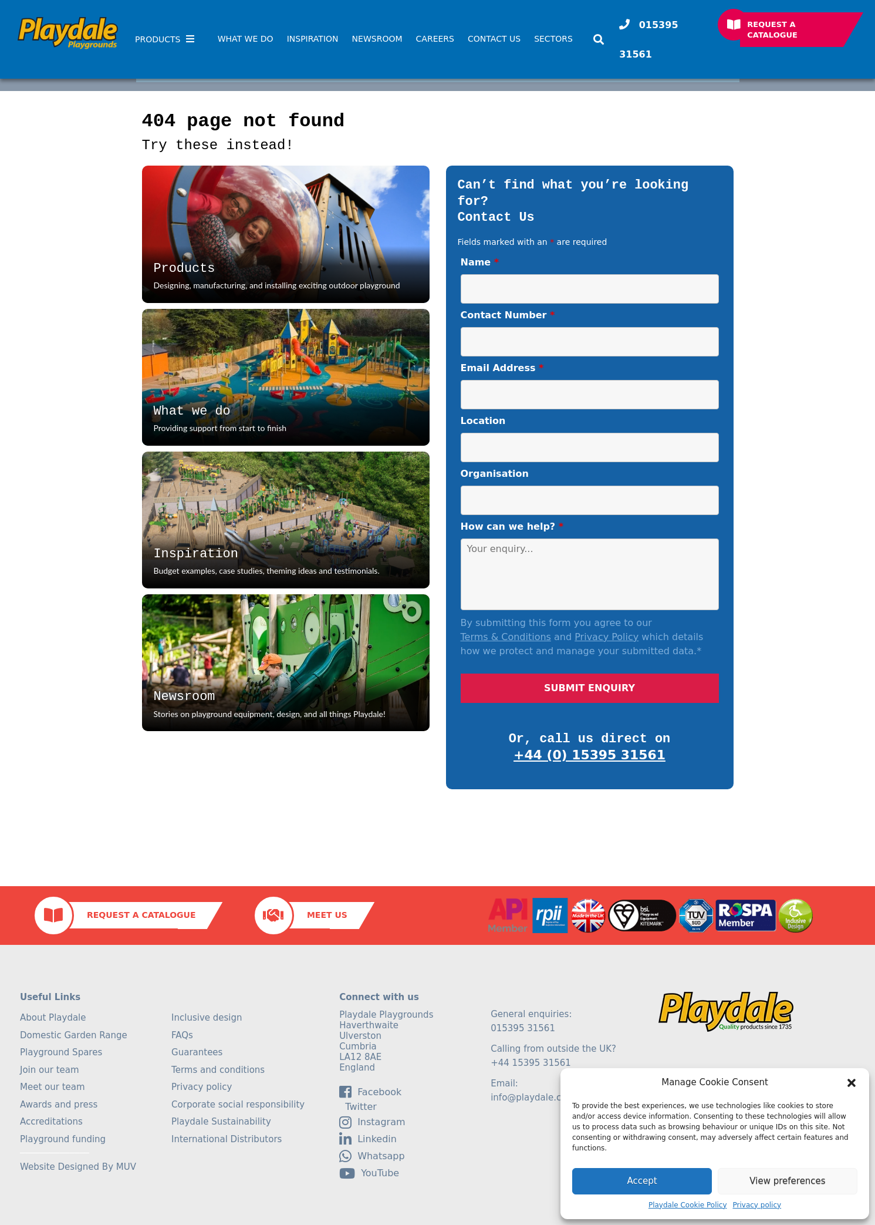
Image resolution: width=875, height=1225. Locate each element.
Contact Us (494, 38)
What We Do (245, 38)
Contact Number (508, 315)
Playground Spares (61, 1052)
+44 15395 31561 (531, 1063)
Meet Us (327, 915)
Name (480, 262)
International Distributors (226, 1139)
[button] (851, 1083)
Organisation (495, 473)
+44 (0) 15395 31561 (589, 755)
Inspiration (313, 38)
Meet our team (52, 1087)
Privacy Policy (606, 636)
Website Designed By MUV (78, 1167)
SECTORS (553, 38)
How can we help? (512, 526)
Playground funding (63, 1139)
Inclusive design (206, 1017)
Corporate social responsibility (238, 1104)
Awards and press (58, 1104)
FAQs (182, 1035)
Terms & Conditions (506, 636)
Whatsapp (372, 1156)
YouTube (369, 1173)
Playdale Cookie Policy (687, 1205)
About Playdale (53, 1017)
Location (483, 420)
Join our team (49, 1070)
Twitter (358, 1107)
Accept (642, 1181)
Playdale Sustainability (221, 1121)
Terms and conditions (218, 1070)
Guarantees (196, 1052)
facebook (370, 1092)
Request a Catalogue (772, 29)
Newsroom (377, 38)
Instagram (372, 1122)
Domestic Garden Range (73, 1035)
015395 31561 (648, 39)
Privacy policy (757, 1205)
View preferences (787, 1181)
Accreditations (51, 1121)
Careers (435, 38)
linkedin (368, 1139)
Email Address (502, 367)
